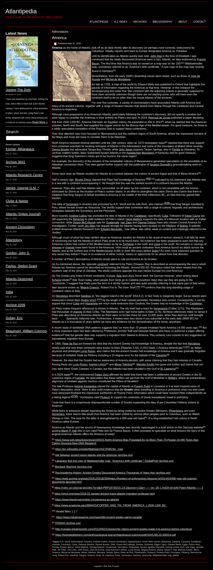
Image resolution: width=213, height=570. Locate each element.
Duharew (148, 544)
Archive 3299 (15, 305)
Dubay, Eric (14, 318)
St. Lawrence (168, 368)
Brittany (172, 378)
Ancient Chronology (20, 227)
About (182, 21)
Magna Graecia (148, 550)
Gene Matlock (134, 219)
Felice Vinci (88, 300)
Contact (199, 21)
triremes (57, 247)
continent (102, 264)
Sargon (82, 555)
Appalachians (134, 541)
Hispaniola (91, 303)
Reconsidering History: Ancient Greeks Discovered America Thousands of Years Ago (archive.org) (113, 472)
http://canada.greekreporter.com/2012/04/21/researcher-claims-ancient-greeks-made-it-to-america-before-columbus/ (123, 529)
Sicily (98, 555)
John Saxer (126, 149)
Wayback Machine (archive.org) (73, 467)
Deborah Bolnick (86, 544)
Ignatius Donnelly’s (161, 164)
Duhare (139, 544)
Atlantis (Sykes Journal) (23, 214)
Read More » (40, 122)
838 (167, 203)
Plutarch (105, 397)
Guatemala (112, 222)
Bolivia (184, 225)
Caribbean (140, 215)
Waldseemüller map (162, 555)
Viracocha (147, 555)
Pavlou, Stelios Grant (21, 266)
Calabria (176, 541)
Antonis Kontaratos (85, 386)
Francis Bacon (67, 547)
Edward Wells (174, 544)
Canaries (161, 355)
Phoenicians (176, 410)
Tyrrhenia (128, 244)
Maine (160, 550)
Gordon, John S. (18, 253)
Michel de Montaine (70, 552)
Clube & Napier (17, 201)
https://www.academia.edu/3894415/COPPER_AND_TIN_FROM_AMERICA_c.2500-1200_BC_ (110, 505)
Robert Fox (63, 555)
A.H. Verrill (65, 541)
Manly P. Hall (69, 430)
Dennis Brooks (60, 149)
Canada (80, 378)
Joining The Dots (18, 90)
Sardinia (86, 296)
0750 (74, 396)
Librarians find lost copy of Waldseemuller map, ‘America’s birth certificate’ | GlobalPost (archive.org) (114, 461)
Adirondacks (77, 541)
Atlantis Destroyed (19, 279)
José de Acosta (97, 550)
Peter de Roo (70, 343)
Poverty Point (142, 386)
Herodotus (62, 296)
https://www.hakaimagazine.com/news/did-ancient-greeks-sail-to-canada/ (99, 517)
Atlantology (14, 240)
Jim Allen (90, 225)
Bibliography (162, 21)
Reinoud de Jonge (159, 117)
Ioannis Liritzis (97, 364)
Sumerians (72, 204)
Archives (140, 21)
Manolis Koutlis (146, 364)
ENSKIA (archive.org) (68, 523)
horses (143, 547)
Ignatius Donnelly (156, 547)
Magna (90, 287)
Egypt (185, 544)
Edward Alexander (112, 229)
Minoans (101, 552)
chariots (70, 247)
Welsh (176, 555)
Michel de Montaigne (118, 79)
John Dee (156, 56)
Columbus (66, 544)
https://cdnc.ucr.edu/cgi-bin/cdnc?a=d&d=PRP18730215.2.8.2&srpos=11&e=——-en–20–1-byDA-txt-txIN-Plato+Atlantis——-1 (129, 488)
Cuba (165, 215)
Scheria (56, 280)
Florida (176, 149)
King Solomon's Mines (116, 550)
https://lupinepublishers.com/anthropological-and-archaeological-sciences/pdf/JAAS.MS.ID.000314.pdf (115, 535)
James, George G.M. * (22, 188)
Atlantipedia (21, 11)
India (9, 292)
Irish (182, 547)
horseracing (161, 308)
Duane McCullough (84, 222)
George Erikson (147, 222)
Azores (157, 541)
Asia (118, 275)
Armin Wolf (147, 541)
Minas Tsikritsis (123, 364)
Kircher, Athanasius (20, 149)
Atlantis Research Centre (24, 175)
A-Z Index (120, 21)
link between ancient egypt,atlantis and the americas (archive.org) (94, 455)
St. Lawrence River (111, 555)
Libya (157, 244)
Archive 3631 (15, 162)
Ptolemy (185, 552)
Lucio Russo (88, 351)
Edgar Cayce (192, 215)
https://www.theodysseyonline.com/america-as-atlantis (87, 499)
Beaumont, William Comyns (26, 331)
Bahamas (78, 219)
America (59, 37)
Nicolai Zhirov (83, 179)
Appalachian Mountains (140, 152)
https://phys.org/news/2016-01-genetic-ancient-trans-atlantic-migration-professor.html (105, 493)
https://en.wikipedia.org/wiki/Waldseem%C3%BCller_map (89, 449)
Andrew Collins (78, 215)
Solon (155, 250)
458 (148, 178)
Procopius (175, 552)
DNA (113, 544)
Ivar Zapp (126, 222)
